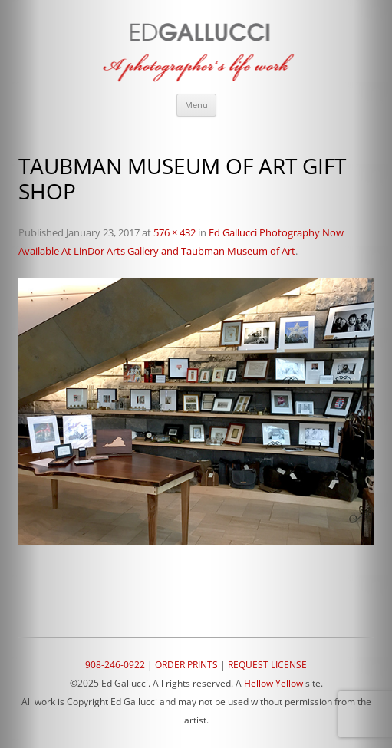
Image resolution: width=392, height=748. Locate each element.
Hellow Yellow (273, 683)
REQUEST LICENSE (267, 664)
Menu (196, 104)
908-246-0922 (115, 664)
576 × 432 (174, 232)
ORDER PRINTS (186, 664)
